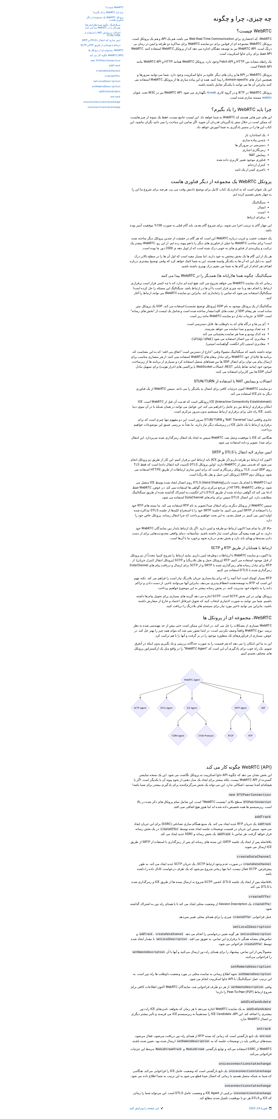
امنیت (256, 51)
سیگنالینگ (253, 40)
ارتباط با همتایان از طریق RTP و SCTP (39, 45)
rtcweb (150, 92)
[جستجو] (237, 17)
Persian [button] (252, 24)
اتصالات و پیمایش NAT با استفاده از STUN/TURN (41, 34)
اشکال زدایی (251, 80)
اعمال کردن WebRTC (247, 75)
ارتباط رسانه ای (250, 63)
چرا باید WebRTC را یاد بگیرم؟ (46, 12)
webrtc (205, 97)
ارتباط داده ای (251, 69)
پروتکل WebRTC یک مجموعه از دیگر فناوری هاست (43, 18)
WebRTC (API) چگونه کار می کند (45, 55)
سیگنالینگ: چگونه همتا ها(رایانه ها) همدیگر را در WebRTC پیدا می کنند (41, 26)
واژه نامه (254, 92)
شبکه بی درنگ (250, 57)
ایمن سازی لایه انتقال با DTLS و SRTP (39, 40)
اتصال (256, 46)
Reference (253, 98)
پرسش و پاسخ (250, 86)
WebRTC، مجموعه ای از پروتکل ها (44, 50)
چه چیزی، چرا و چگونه (246, 34)
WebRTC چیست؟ (53, 7)
